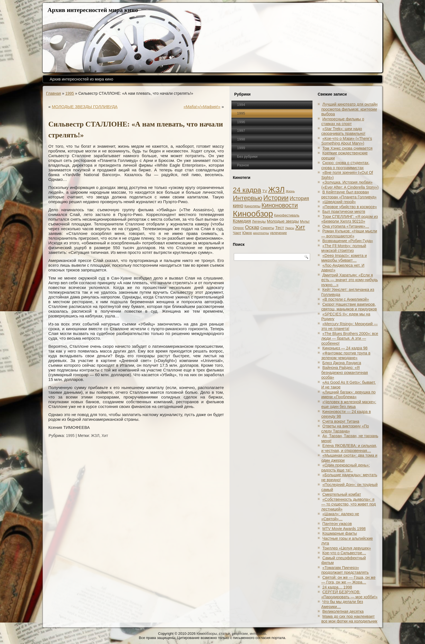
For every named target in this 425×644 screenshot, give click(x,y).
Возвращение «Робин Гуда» (348, 241)
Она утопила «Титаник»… (346, 226)
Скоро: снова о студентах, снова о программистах (345, 165)
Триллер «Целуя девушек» (347, 548)
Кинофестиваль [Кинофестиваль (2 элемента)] (286, 215)
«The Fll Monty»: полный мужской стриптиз (343, 248)
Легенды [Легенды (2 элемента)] (259, 221)
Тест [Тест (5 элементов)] (279, 227)
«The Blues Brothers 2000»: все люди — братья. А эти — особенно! (349, 338)
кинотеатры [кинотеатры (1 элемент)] (261, 233)
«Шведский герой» (339, 202)
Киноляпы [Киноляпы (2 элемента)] (252, 206)
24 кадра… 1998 (337, 587)
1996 (241, 122)
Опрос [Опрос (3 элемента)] (238, 228)
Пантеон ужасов (337, 523)
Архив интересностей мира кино (93, 9)
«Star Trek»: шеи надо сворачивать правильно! (343, 131)
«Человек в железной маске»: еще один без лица (348, 404)
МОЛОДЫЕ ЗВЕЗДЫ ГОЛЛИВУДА (85, 106)
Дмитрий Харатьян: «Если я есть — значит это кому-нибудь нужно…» (349, 280)
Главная (53, 93)
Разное (243, 165)
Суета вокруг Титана (341, 421)
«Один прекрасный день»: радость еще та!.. (345, 467)
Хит (105, 435)
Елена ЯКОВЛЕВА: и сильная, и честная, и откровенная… (349, 448)
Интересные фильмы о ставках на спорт (342, 121)
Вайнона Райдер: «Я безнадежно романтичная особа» (344, 372)
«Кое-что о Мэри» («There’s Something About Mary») (346, 141)
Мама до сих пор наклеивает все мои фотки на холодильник (349, 619)
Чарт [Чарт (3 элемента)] (237, 233)
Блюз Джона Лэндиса (342, 363)
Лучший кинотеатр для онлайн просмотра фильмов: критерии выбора (349, 109)
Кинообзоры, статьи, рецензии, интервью (231, 633)
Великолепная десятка (343, 611)
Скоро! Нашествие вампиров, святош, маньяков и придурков (349, 307)
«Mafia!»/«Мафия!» (202, 106)
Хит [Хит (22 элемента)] (300, 227)
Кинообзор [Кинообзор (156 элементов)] (253, 213)
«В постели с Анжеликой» (346, 299)
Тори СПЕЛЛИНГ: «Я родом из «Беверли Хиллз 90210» (349, 219)
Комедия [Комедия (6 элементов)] (242, 220)
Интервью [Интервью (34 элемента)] (247, 197)
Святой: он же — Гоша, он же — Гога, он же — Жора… (348, 580)
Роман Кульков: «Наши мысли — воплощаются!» (349, 233)
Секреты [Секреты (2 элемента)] (267, 228)
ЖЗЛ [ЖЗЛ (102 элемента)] (276, 189)
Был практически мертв (344, 211)
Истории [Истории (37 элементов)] (276, 197)
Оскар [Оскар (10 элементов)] (252, 227)
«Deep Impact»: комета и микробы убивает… (344, 258)
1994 (241, 105)
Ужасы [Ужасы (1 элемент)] (289, 228)
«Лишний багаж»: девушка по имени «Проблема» (348, 394)
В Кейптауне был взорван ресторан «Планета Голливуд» (349, 194)
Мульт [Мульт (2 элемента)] (305, 221)
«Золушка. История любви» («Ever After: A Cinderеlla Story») (349, 184)
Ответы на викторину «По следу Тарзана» (345, 428)
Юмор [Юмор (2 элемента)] (247, 233)
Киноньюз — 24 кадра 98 (345, 348)
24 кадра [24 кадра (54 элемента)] (247, 190)
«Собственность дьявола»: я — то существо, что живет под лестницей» (348, 504)
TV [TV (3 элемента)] (264, 191)
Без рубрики (247, 156)
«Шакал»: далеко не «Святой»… (340, 516)
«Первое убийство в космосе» (350, 207)
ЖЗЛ (95, 435)
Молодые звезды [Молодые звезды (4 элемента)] (283, 221)
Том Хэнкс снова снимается (348, 148)
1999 (241, 148)
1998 (241, 139)
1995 (69, 93)
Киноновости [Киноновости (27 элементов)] (280, 205)
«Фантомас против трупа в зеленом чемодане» (345, 355)
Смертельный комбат (342, 494)
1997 (241, 130)
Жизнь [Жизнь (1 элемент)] (290, 191)
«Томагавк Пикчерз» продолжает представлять (345, 570)
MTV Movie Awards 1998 (344, 528)
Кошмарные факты (340, 533)
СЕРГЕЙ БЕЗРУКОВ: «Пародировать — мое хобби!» (349, 594)
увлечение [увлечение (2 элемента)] (278, 233)
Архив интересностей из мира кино (81, 79)
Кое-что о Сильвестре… (344, 553)
